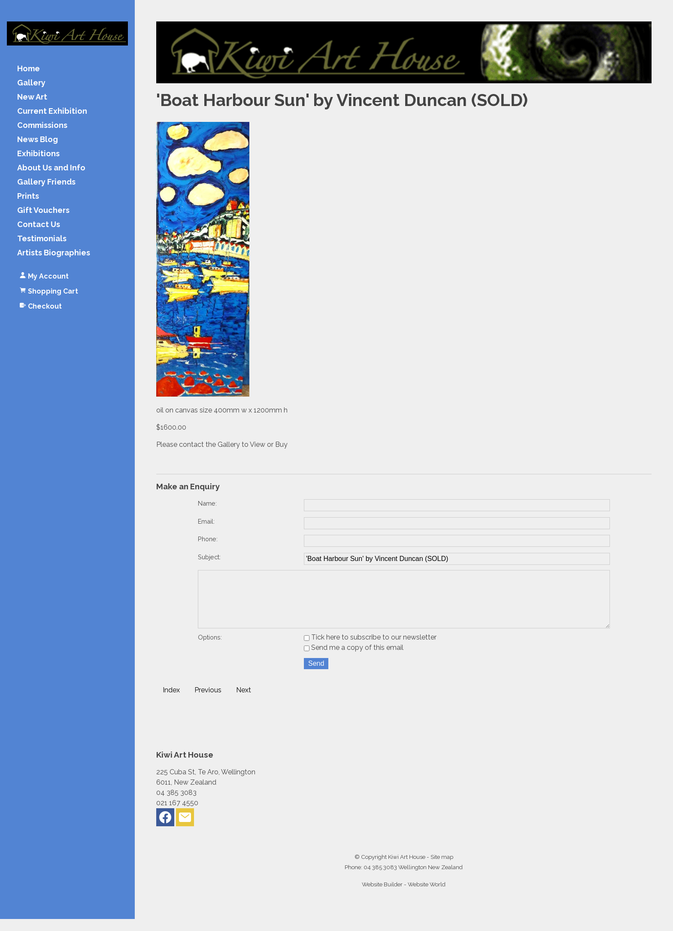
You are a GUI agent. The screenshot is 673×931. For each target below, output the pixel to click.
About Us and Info (51, 168)
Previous (207, 702)
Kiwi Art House (406, 868)
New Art (32, 97)
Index (171, 702)
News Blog (37, 140)
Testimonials (42, 239)
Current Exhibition (52, 111)
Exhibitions (38, 154)
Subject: (209, 557)
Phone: (208, 539)
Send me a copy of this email (353, 659)
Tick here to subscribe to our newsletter (370, 649)
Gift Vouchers (43, 210)
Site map (441, 868)
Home (28, 69)
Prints (28, 196)
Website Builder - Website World (404, 896)
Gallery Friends (46, 182)
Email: (206, 521)
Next (243, 702)
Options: (210, 649)
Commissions (42, 125)
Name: (207, 503)
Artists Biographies (53, 253)
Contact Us (38, 225)
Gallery (31, 83)
